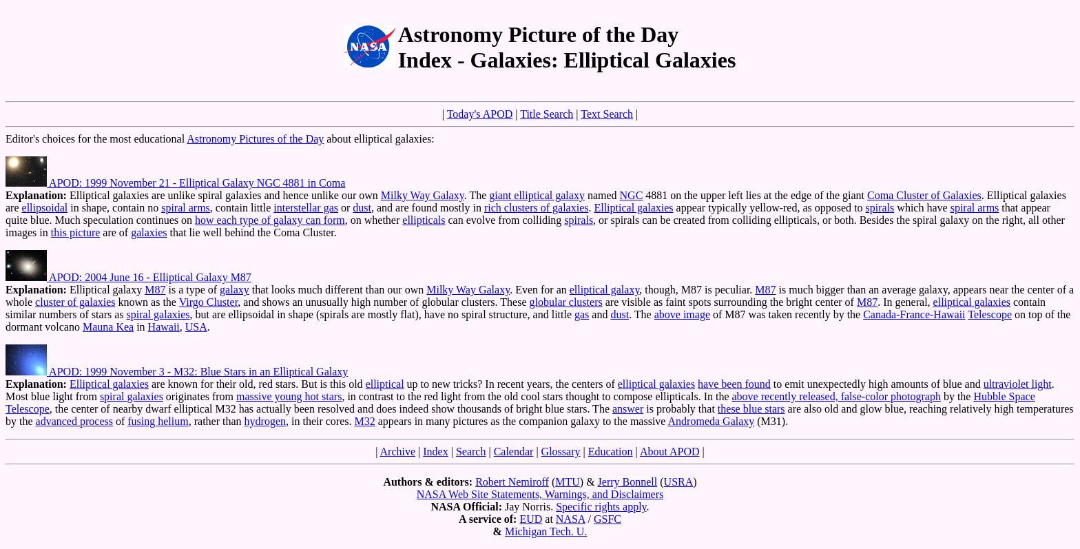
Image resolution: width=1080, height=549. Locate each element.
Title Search (546, 114)
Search (471, 451)
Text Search (607, 114)
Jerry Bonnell (628, 482)
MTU (567, 482)
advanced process (74, 421)
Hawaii (164, 327)
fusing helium (157, 421)
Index (435, 451)
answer (627, 409)
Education (610, 451)
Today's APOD (480, 114)
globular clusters (566, 302)
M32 (365, 421)
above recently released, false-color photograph (836, 396)
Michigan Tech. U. (546, 531)
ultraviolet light (1018, 384)
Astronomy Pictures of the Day (255, 139)
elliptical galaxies (971, 302)
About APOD (670, 451)
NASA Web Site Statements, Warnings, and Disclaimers (540, 494)
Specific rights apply (601, 506)
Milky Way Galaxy (422, 195)
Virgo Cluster (208, 302)
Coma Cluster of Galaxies (924, 195)
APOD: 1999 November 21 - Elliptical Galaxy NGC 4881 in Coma (175, 183)
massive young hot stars (289, 396)
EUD (530, 519)
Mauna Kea (108, 327)
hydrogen (265, 421)
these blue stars (751, 409)
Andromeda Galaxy (711, 421)
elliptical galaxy (605, 290)
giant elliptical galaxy (537, 195)
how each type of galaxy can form (270, 220)
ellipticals (423, 220)
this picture (76, 232)
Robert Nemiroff (512, 482)
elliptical (385, 384)
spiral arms (185, 208)
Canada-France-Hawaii (914, 314)
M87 (155, 290)
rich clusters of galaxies (536, 208)
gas (581, 314)
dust (362, 208)
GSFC (607, 519)
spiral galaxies (158, 314)
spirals (880, 208)
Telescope (990, 314)
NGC (631, 195)
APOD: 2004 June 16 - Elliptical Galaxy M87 (128, 277)
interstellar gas (305, 208)
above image (682, 314)
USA (196, 327)
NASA (570, 519)
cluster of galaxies (75, 302)
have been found (734, 384)
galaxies (149, 232)
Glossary (561, 451)
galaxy (234, 290)
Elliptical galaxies (633, 208)
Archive (398, 451)
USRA (679, 482)
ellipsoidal (45, 208)
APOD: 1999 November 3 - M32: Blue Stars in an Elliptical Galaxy (177, 371)
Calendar (514, 451)
